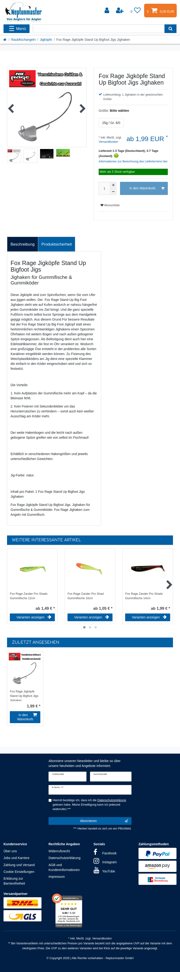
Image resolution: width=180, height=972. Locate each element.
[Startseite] (5, 39)
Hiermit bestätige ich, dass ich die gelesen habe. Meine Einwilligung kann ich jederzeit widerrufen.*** (89, 805)
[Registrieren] (120, 10)
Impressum (57, 877)
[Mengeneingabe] (104, 188)
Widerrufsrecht (59, 851)
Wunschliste (110, 205)
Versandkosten (108, 141)
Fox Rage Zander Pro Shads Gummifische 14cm (144, 596)
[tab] (22, 244)
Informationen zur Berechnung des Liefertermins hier (133, 161)
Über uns (10, 851)
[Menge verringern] (113, 191)
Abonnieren (104, 821)
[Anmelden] (107, 10)
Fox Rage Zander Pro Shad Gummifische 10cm (86, 596)
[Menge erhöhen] (113, 185)
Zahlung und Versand (19, 865)
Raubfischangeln (23, 39)
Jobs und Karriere (17, 858)
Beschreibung (23, 244)
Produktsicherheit (56, 244)
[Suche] (170, 28)
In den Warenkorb (146, 188)
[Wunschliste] (135, 10)
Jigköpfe (46, 39)
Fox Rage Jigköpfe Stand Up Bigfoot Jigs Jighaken (24, 695)
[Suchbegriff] (99, 28)
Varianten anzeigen (33, 617)
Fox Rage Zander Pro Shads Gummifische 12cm (28, 596)
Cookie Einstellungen (19, 872)
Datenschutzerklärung (64, 858)
